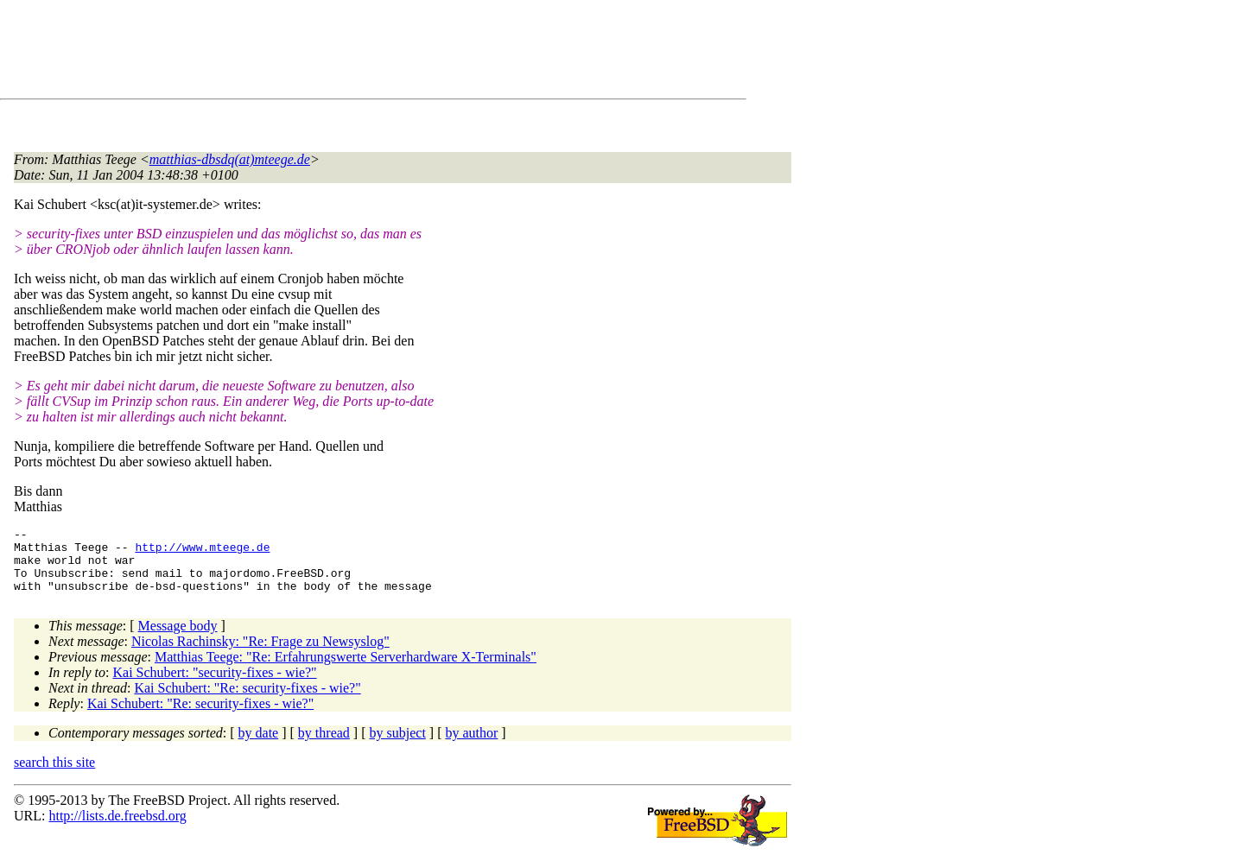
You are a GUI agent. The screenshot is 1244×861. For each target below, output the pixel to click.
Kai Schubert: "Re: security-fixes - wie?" (247, 700)
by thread (324, 745)
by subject (398, 745)
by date (258, 745)
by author (471, 745)
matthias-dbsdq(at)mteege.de (229, 159)
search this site (54, 775)
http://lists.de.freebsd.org (117, 828)
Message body (178, 638)
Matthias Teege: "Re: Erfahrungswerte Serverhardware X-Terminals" (345, 669)
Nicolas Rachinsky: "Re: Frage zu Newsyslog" (260, 654)
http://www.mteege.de (202, 552)
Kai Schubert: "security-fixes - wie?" (215, 685)
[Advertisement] (328, 53)
